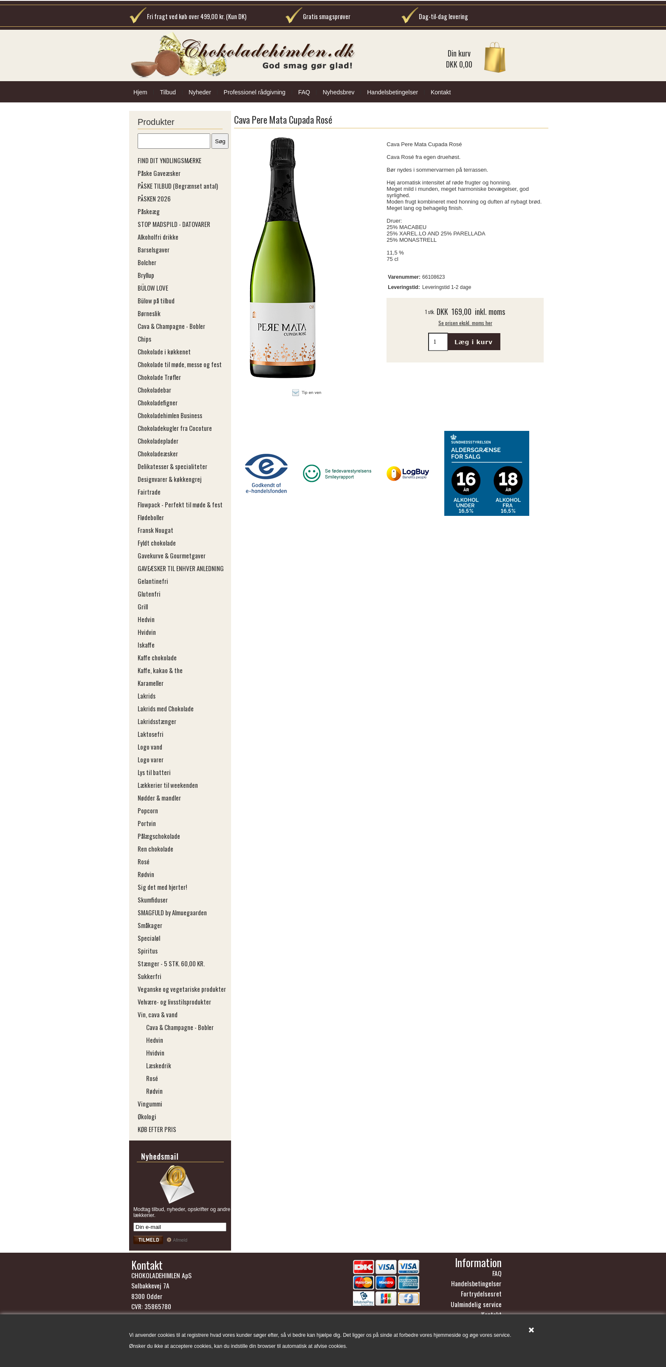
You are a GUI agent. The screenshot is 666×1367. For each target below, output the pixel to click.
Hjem (140, 92)
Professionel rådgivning (255, 92)
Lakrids (146, 695)
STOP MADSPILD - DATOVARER (174, 224)
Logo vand (150, 746)
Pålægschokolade (159, 836)
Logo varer (151, 759)
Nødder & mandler (159, 797)
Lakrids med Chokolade (166, 708)
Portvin (147, 823)
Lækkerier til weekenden (168, 785)
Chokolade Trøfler (159, 377)
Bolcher (147, 262)
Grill (143, 606)
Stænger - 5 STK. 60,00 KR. (171, 963)
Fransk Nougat (155, 530)
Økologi (147, 1116)
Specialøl (149, 937)
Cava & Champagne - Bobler (171, 326)
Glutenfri (149, 593)
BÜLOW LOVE (153, 287)
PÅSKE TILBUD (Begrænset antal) (178, 185)
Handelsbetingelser (392, 92)
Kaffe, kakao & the (160, 670)
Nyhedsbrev (339, 92)
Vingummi (150, 1103)
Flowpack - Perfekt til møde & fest (180, 504)
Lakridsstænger (157, 721)
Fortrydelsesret (481, 1293)
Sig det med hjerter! (162, 887)
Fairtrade (149, 491)
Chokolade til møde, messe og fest (180, 364)
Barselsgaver (153, 249)
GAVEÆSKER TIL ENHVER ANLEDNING (181, 568)
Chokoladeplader (158, 440)
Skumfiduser (153, 899)
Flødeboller (151, 517)
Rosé (144, 861)
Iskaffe (146, 644)
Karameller (151, 683)
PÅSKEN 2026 (154, 198)
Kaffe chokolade (157, 657)
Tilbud (168, 92)
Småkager (150, 925)
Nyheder (200, 92)
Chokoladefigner (158, 402)
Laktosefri (151, 734)
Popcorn (148, 810)
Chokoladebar (154, 389)
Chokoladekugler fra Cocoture (175, 428)
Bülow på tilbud (156, 300)
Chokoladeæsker (158, 453)
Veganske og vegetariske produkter (182, 988)
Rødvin (146, 874)
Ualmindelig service (476, 1304)
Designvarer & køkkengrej (169, 479)
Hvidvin (147, 632)
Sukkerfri (149, 976)
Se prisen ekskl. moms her (465, 322)
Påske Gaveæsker (159, 173)
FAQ (304, 92)
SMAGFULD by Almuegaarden (172, 912)
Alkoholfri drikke (158, 236)
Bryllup (146, 275)
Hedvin (146, 619)
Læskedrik (158, 1065)
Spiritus (148, 950)
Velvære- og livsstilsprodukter (174, 1001)
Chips (144, 338)
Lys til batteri (154, 772)
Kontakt (441, 92)
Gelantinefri (153, 581)
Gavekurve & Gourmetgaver (172, 555)
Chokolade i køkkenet (164, 351)
